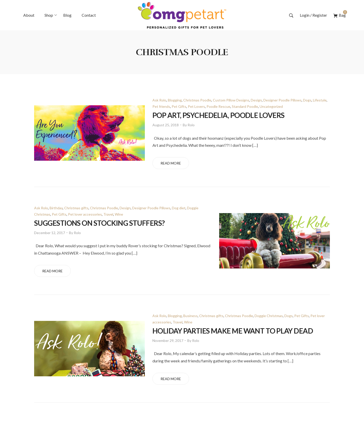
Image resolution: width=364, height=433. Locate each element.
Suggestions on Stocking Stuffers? (99, 223)
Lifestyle (320, 100)
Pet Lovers (196, 106)
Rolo (191, 125)
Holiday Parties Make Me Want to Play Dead (232, 330)
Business (190, 316)
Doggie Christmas (269, 316)
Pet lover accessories (85, 214)
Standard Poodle (245, 106)
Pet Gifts (179, 106)
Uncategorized (271, 106)
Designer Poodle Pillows (282, 100)
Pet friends (161, 106)
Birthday (56, 208)
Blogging (175, 100)
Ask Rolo (159, 100)
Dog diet (179, 208)
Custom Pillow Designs (231, 100)
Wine (119, 214)
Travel (108, 214)
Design (256, 100)
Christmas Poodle (197, 100)
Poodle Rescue (218, 106)
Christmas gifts (76, 208)
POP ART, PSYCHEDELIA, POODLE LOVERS (218, 115)
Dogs (307, 100)
